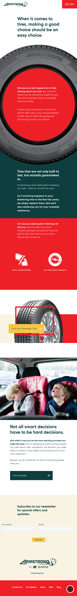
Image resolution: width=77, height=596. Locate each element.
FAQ (51, 587)
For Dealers (31, 587)
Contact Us (17, 587)
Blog (59, 587)
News (42, 587)
